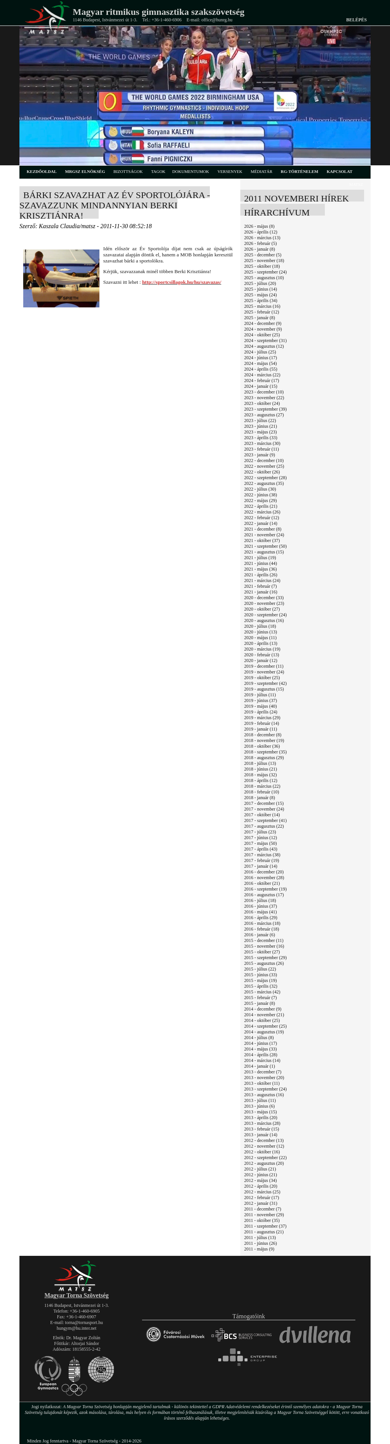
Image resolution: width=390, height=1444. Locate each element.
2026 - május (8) (259, 226)
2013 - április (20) (260, 1117)
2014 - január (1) (259, 1066)
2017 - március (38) (262, 854)
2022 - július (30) (260, 489)
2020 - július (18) (260, 626)
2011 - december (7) (262, 1209)
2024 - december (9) (262, 323)
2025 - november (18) (264, 260)
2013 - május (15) (260, 1112)
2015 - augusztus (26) (264, 963)
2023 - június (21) (260, 426)
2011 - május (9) (259, 1249)
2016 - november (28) (264, 877)
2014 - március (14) (262, 1060)
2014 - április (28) (260, 1054)
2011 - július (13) (260, 1237)
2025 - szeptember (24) (265, 272)
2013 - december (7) (262, 1072)
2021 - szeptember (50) (265, 546)
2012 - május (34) (260, 1180)
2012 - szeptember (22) (265, 1157)
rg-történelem (299, 171)
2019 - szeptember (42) (265, 683)
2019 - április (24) (260, 712)
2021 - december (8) (262, 529)
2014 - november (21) (264, 1014)
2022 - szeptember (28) (265, 477)
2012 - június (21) (260, 1174)
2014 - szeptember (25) (265, 1026)
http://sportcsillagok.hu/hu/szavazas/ (181, 282)
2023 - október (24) (262, 403)
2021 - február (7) (260, 586)
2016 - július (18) (260, 900)
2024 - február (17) (261, 380)
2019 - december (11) (263, 666)
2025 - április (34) (260, 300)
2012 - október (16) (262, 1152)
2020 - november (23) (264, 603)
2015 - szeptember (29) (265, 957)
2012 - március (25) (262, 1192)
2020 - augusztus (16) (264, 620)
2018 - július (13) (260, 763)
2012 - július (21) (260, 1169)
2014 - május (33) (260, 1049)
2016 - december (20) (264, 872)
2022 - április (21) (260, 506)
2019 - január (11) (260, 729)
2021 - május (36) (260, 569)
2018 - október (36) (262, 746)
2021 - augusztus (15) (264, 552)
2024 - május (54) (260, 363)
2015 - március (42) (262, 992)
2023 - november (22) (264, 397)
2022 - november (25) (264, 466)
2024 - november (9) (263, 329)
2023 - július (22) (260, 420)
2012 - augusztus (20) (264, 1163)
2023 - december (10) (264, 392)
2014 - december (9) (262, 1009)
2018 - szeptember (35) (265, 752)
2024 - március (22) (262, 374)
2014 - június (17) (260, 1043)
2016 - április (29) (260, 917)
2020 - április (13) (260, 643)
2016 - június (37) (260, 906)
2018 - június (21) (260, 769)
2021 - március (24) (262, 580)
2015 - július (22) (260, 969)
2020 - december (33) (264, 597)
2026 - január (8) (259, 249)
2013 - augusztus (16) (264, 1094)
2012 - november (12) (264, 1146)
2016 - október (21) (262, 883)
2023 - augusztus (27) (264, 414)
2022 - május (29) (260, 500)
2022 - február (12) (261, 517)
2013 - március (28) (262, 1123)
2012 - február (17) (261, 1197)
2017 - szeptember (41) (265, 820)
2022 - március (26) (262, 512)
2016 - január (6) (259, 934)
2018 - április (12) (260, 780)
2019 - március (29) (262, 717)
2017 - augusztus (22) (264, 826)
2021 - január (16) (260, 592)
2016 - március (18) (262, 923)
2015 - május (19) (260, 980)
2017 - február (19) (261, 860)
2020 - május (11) (260, 637)
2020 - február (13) (261, 654)
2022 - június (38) (260, 494)
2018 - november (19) (264, 740)
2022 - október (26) (262, 472)
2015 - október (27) (262, 952)
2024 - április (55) (260, 369)
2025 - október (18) (262, 266)
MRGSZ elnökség (85, 171)
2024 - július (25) (260, 352)
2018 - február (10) (261, 792)
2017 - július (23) (260, 832)
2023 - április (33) (260, 437)
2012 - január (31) (260, 1203)
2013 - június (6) (259, 1106)
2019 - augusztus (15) (264, 689)
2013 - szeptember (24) (265, 1089)
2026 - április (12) (260, 232)
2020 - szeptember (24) (265, 614)
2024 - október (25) (262, 334)
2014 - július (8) (259, 1037)
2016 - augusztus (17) (264, 894)
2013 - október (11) (262, 1083)
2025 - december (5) (262, 254)
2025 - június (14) (260, 289)
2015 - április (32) (260, 986)
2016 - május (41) (260, 912)
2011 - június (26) (260, 1243)
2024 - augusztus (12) (264, 346)
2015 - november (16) (264, 946)
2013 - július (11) (260, 1100)
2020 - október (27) (262, 609)
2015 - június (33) (260, 974)
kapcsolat (340, 171)
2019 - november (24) (264, 672)
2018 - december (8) (262, 734)
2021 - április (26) (260, 574)
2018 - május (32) (260, 774)
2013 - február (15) (261, 1129)
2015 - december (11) (263, 940)
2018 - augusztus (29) (264, 757)
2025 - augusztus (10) (264, 277)
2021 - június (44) (260, 563)
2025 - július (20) (260, 283)
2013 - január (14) (260, 1134)
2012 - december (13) (264, 1140)
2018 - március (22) (262, 786)
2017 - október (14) (262, 814)
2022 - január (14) (260, 523)
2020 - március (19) (262, 649)
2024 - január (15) (260, 386)
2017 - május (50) (260, 843)
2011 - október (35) (262, 1220)
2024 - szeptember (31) (265, 340)
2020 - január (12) (260, 660)
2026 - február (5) (260, 243)
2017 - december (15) (264, 803)
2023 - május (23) (260, 432)
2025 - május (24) (260, 294)
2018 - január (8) (259, 797)
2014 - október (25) (262, 1020)
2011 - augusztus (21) (264, 1232)
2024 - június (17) (260, 357)
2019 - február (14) (261, 723)
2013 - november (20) (264, 1077)
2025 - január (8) (259, 317)
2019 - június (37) (260, 700)
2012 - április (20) (260, 1186)
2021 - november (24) (264, 534)
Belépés (356, 19)
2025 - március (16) (262, 306)
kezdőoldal (42, 171)
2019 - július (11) (260, 694)
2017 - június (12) (260, 837)
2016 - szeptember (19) (265, 889)
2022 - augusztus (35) (264, 483)
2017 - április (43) (260, 849)
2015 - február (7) (260, 997)
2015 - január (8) (259, 1003)
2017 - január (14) (260, 866)
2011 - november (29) (264, 1214)
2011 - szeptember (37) (265, 1226)
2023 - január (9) (259, 454)
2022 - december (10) (264, 460)
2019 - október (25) (262, 677)
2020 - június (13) (260, 632)
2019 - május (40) (260, 706)
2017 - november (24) (264, 809)
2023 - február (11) (261, 449)
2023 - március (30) (262, 443)
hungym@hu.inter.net (76, 1328)
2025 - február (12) (261, 312)
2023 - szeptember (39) (265, 409)
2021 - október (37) (262, 540)
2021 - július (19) (260, 557)
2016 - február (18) (261, 929)
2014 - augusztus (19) (264, 1032)
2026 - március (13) (262, 237)
